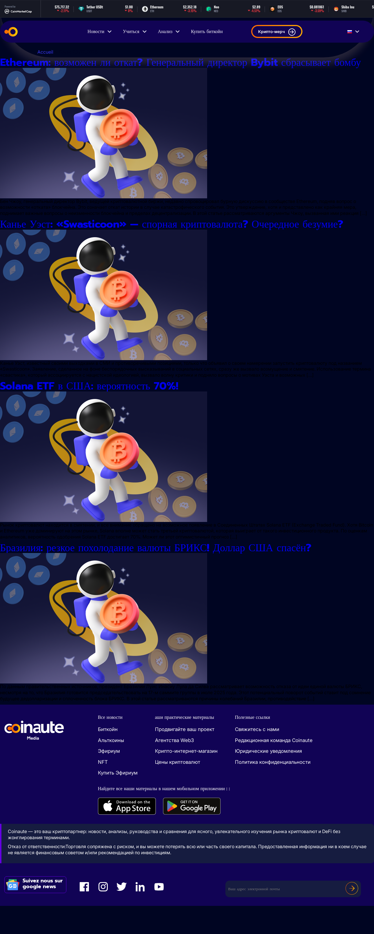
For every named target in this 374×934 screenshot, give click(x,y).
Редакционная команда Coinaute (274, 768)
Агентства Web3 (174, 768)
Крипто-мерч (276, 32)
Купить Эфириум (118, 801)
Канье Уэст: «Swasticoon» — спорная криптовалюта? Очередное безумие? (168, 243)
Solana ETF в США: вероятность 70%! (100, 412)
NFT (103, 790)
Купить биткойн (207, 31)
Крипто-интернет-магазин (186, 779)
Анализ (169, 31)
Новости (99, 31)
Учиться (135, 31)
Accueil (45, 52)
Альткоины (111, 768)
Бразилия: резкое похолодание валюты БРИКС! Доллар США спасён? (175, 575)
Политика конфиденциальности (273, 790)
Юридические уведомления (268, 779)
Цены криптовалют (177, 790)
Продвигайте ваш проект (184, 758)
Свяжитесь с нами (257, 758)
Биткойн (108, 758)
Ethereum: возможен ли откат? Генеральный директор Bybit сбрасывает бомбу (186, 69)
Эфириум (109, 779)
